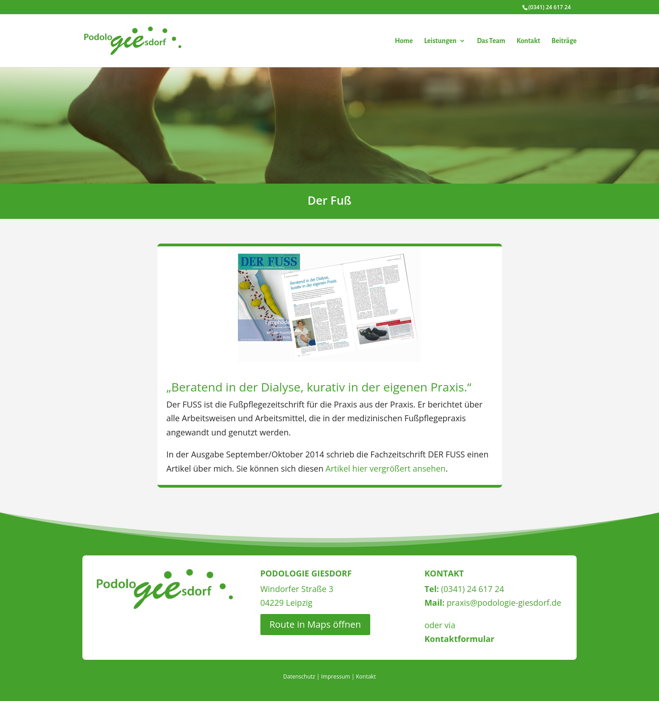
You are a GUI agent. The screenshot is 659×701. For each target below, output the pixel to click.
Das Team (491, 41)
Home (404, 41)
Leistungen (440, 41)
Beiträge (564, 41)
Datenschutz (299, 676)
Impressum (335, 676)
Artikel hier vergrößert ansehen (385, 468)
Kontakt (528, 41)
